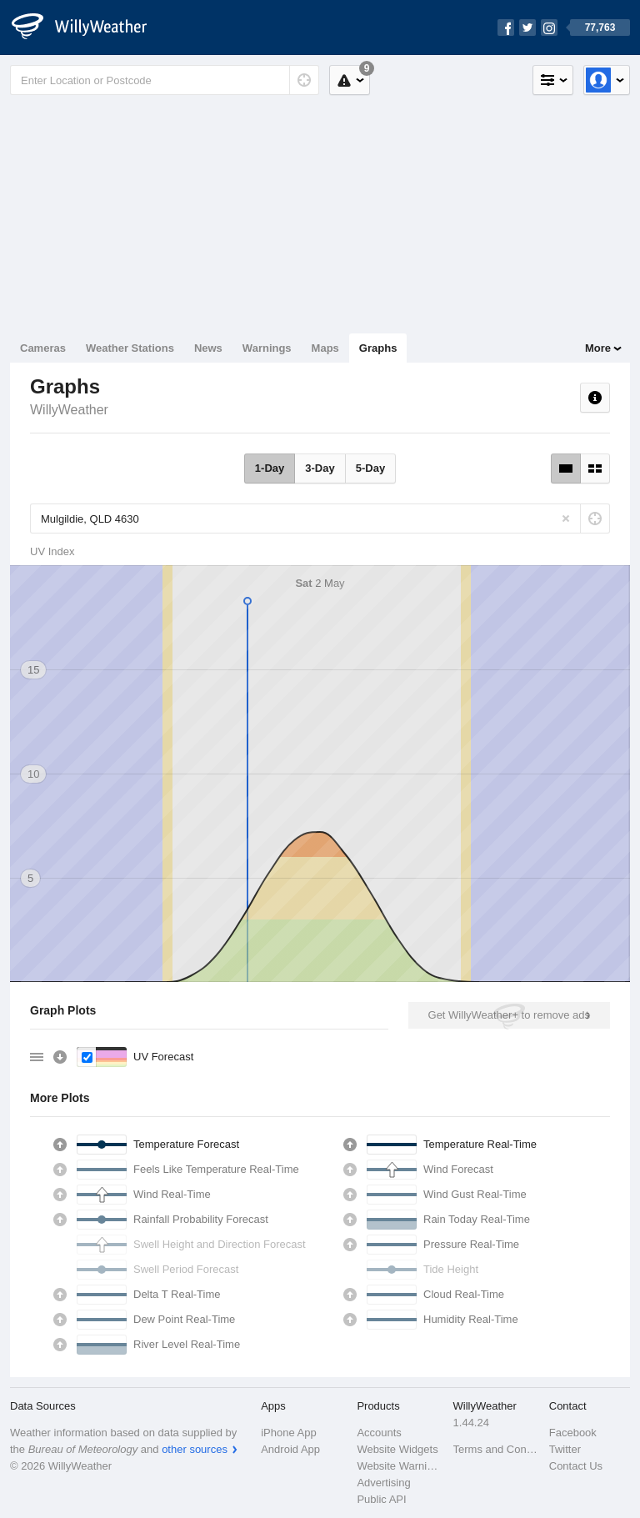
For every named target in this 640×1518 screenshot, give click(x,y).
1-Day (269, 468)
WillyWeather (69, 410)
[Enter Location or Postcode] (164, 80)
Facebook (573, 1432)
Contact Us (575, 1466)
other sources (195, 1449)
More (598, 348)
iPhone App (289, 1432)
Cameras (43, 348)
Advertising (383, 1482)
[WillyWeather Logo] (88, 27)
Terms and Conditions (496, 1449)
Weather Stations (130, 348)
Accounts (379, 1432)
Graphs (378, 348)
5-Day (370, 468)
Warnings (267, 348)
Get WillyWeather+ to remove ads (509, 1015)
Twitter (565, 1449)
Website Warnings (399, 1466)
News (208, 348)
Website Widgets (397, 1449)
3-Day (319, 468)
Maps (325, 348)
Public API (381, 1499)
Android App (290, 1449)
